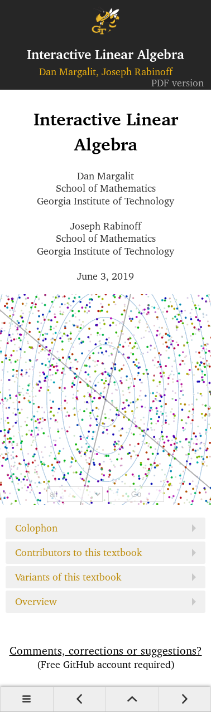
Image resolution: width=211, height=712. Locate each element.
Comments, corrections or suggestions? (105, 657)
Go (136, 494)
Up (132, 699)
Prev (79, 699)
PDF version (177, 83)
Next (185, 699)
